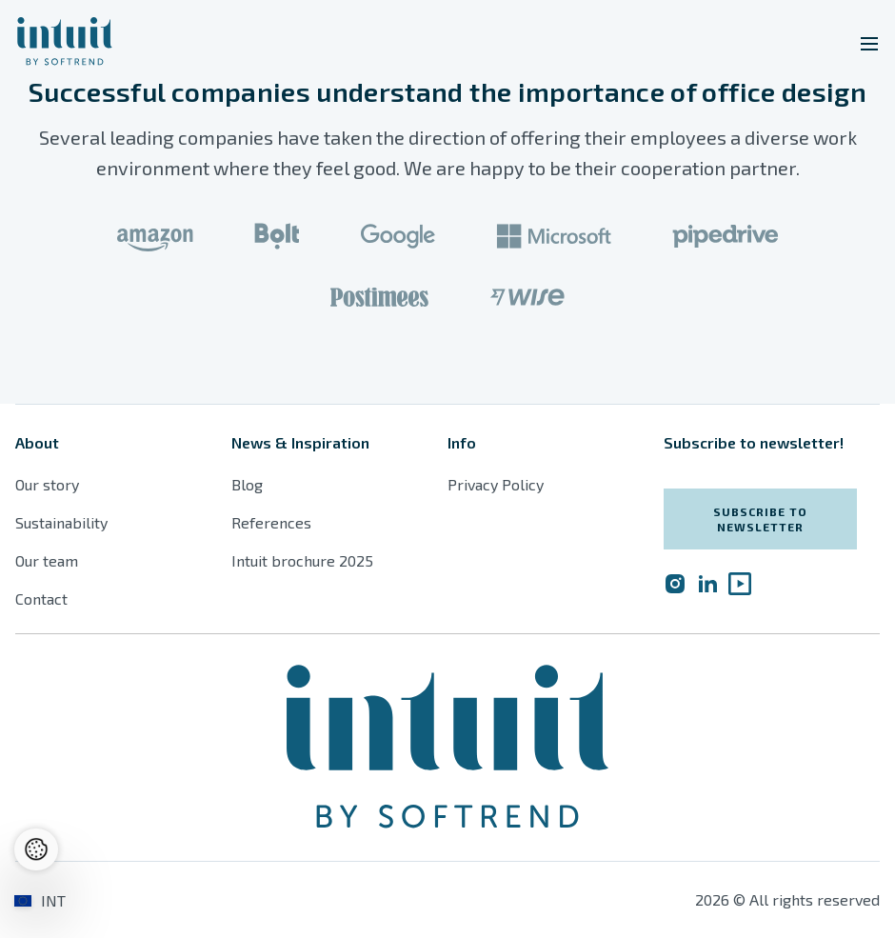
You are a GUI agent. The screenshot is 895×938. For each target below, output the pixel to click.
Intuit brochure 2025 (302, 560)
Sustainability (61, 522)
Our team (46, 560)
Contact (41, 598)
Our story (47, 484)
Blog (247, 484)
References (271, 522)
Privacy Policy (496, 484)
